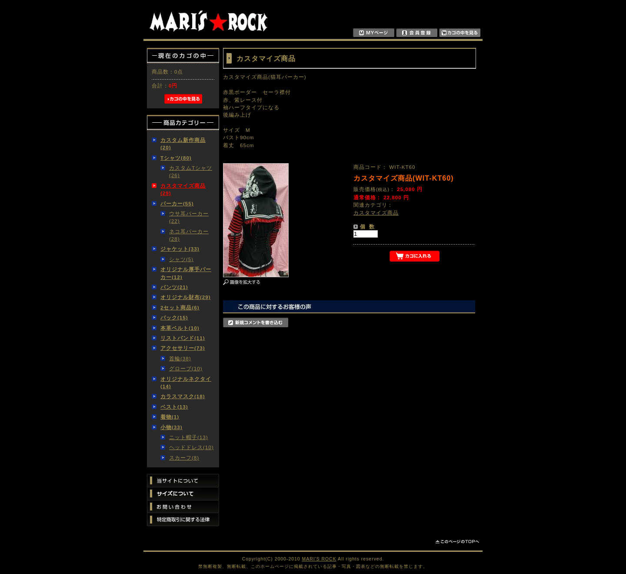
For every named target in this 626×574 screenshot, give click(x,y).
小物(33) (171, 427)
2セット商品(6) (180, 307)
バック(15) (174, 317)
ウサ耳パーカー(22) (189, 217)
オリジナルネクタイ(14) (185, 382)
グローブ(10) (186, 368)
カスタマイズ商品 (376, 212)
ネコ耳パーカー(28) (189, 235)
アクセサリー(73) (182, 348)
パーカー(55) (177, 203)
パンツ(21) (174, 287)
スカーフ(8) (184, 457)
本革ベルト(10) (180, 328)
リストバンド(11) (182, 338)
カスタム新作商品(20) (183, 143)
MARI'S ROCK (319, 559)
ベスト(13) (174, 407)
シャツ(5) (181, 259)
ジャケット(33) (180, 249)
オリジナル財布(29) (185, 297)
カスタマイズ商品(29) (183, 189)
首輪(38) (180, 358)
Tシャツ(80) (176, 158)
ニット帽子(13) (188, 437)
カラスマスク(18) (182, 396)
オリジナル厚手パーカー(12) (185, 272)
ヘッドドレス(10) (191, 447)
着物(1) (169, 417)
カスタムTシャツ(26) (190, 171)
